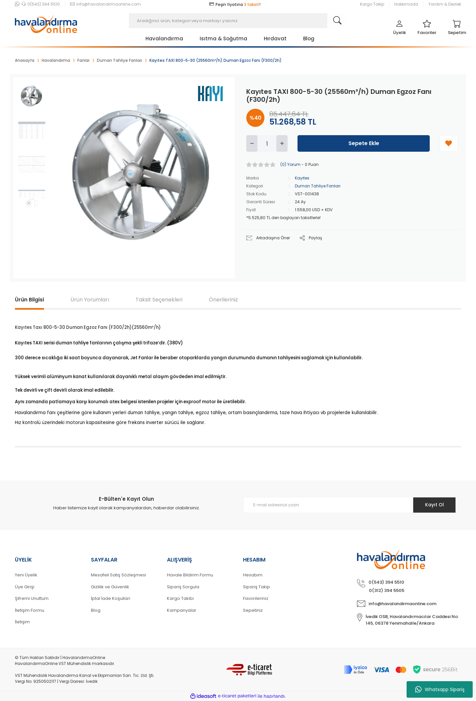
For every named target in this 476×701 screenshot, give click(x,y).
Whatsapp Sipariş (439, 689)
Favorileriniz (255, 598)
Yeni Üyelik (26, 575)
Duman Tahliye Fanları (317, 186)
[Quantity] (267, 143)
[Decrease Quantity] (252, 143)
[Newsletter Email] (349, 505)
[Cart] (457, 29)
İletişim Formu (29, 610)
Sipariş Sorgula (183, 587)
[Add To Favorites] (449, 143)
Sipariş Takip (256, 587)
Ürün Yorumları (89, 299)
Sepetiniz (253, 610)
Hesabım (252, 575)
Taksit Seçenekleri (159, 299)
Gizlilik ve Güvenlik (110, 587)
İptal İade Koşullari (110, 598)
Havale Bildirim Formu (190, 575)
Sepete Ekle (363, 143)
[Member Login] (399, 29)
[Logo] (46, 20)
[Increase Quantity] (282, 143)
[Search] (238, 20)
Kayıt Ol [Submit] (434, 504)
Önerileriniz (223, 299)
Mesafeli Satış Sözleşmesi (118, 575)
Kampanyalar (181, 610)
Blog (95, 610)
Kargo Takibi (180, 598)
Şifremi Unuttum (32, 598)
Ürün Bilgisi (29, 299)
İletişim (22, 622)
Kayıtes (302, 178)
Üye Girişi (24, 587)
